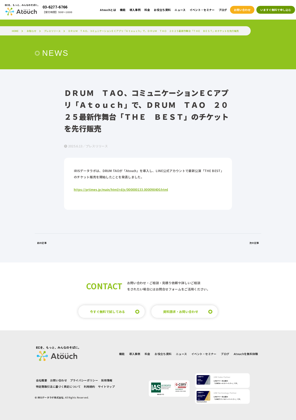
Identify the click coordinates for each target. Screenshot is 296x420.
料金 (147, 354)
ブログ (225, 354)
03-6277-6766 (55, 7)
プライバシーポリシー (84, 380)
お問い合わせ (58, 380)
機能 (122, 354)
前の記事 (42, 242)
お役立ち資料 (163, 354)
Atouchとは (108, 10)
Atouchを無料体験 (246, 354)
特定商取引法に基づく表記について (58, 386)
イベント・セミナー (204, 354)
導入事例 (134, 354)
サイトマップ (106, 386)
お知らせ (31, 30)
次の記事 (254, 242)
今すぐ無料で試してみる (107, 311)
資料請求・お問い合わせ (180, 311)
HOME (15, 30)
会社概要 (41, 380)
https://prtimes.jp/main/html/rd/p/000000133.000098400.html (121, 189)
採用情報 (106, 380)
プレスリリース (52, 30)
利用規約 (89, 386)
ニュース (181, 354)
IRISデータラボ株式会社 (51, 397)
